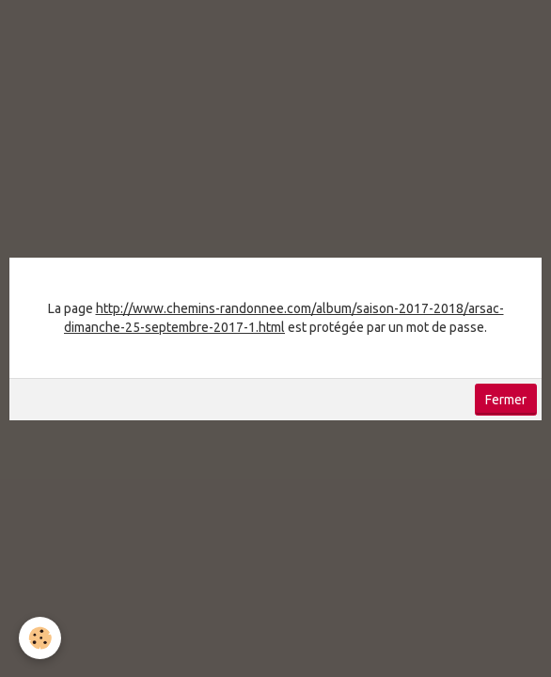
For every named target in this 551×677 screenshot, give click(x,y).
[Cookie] (40, 638)
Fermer (506, 399)
